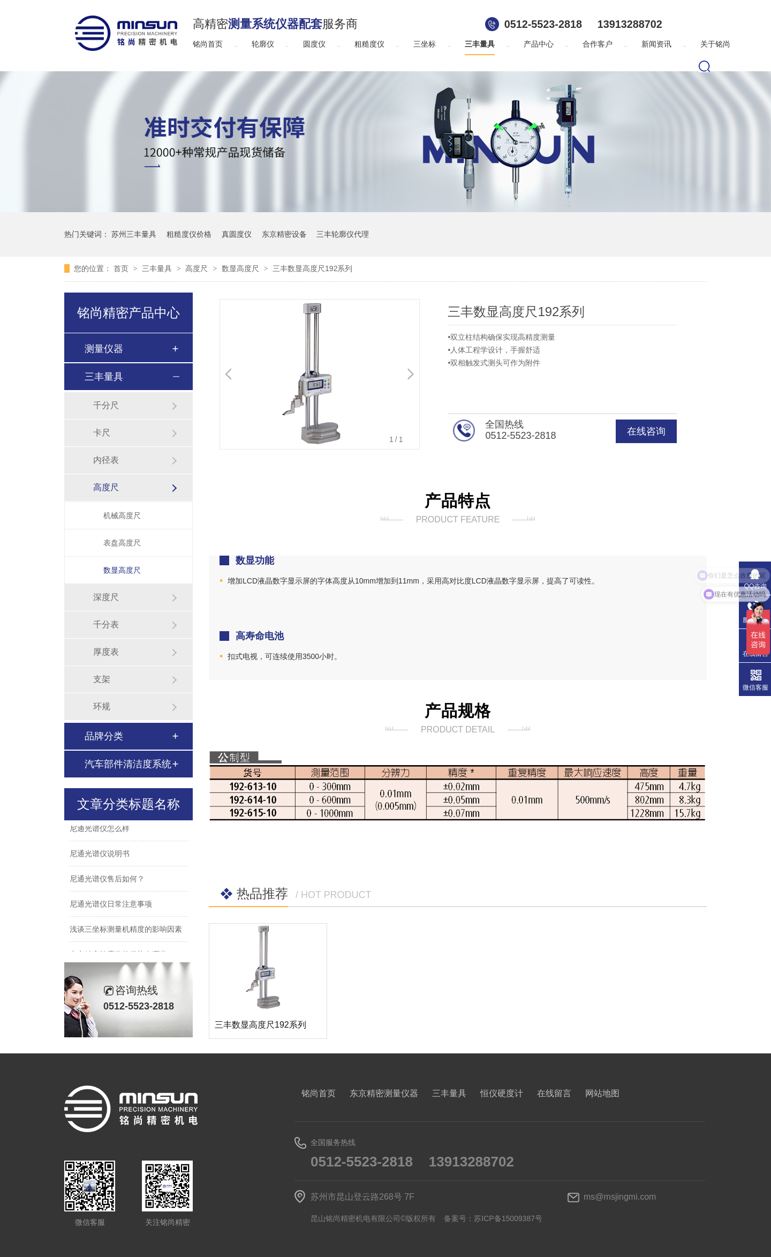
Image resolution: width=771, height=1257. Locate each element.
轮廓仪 (263, 44)
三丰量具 (480, 44)
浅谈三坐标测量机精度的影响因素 (126, 930)
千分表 (106, 624)
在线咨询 (646, 431)
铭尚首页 (208, 44)
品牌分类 (104, 736)
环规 (101, 706)
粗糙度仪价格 (189, 234)
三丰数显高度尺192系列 (312, 268)
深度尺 (106, 597)
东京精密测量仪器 (384, 1093)
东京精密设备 (284, 234)
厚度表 (106, 651)
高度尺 (197, 268)
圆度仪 (314, 44)
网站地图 (602, 1093)
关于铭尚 (715, 44)
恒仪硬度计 (501, 1093)
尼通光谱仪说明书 (100, 855)
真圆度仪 (237, 234)
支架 (101, 679)
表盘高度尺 (122, 542)
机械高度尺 (122, 515)
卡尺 (101, 432)
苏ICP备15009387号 (508, 1218)
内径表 (106, 460)
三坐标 (424, 44)
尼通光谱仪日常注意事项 (111, 905)
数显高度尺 (241, 268)
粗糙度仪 (369, 44)
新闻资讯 (656, 44)
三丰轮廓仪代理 (342, 234)
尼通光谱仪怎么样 (100, 830)
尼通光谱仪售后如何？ (107, 880)
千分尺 (106, 405)
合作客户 (598, 44)
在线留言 (554, 1093)
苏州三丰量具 (133, 234)
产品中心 (539, 44)
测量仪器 (104, 348)
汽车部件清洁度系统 (128, 764)
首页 (122, 268)
